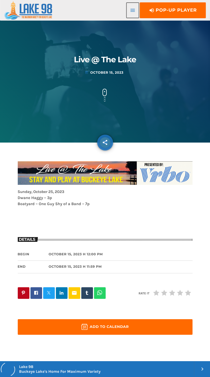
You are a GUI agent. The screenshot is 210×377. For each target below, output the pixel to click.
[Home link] (28, 10)
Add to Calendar (105, 327)
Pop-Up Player (173, 10)
